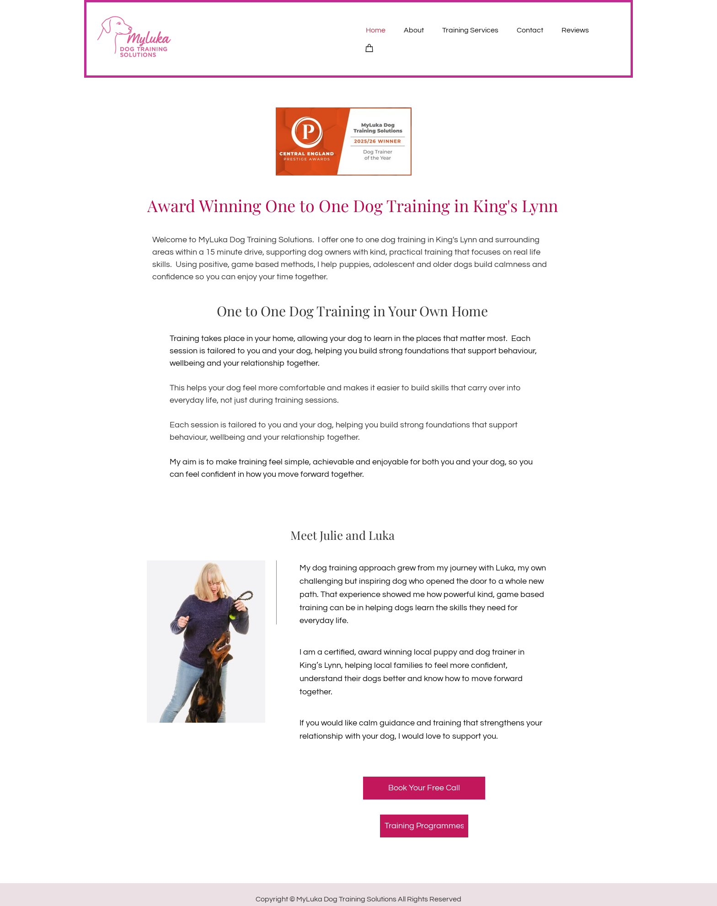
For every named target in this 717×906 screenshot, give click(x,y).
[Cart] (369, 47)
